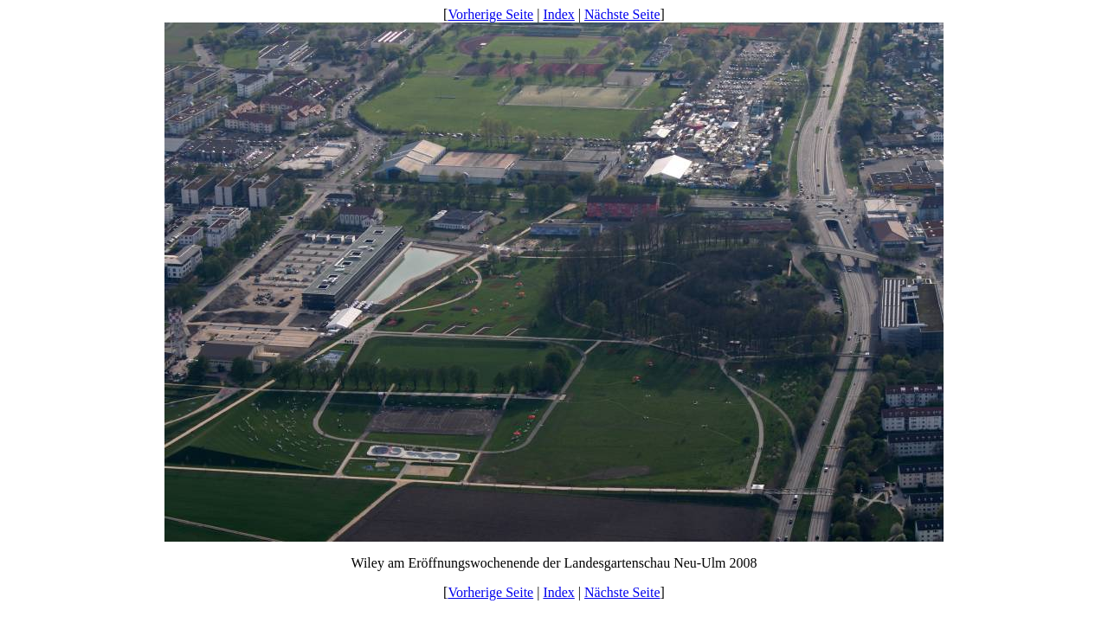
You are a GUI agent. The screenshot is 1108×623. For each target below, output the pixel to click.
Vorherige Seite (490, 14)
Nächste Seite (622, 14)
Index (558, 14)
